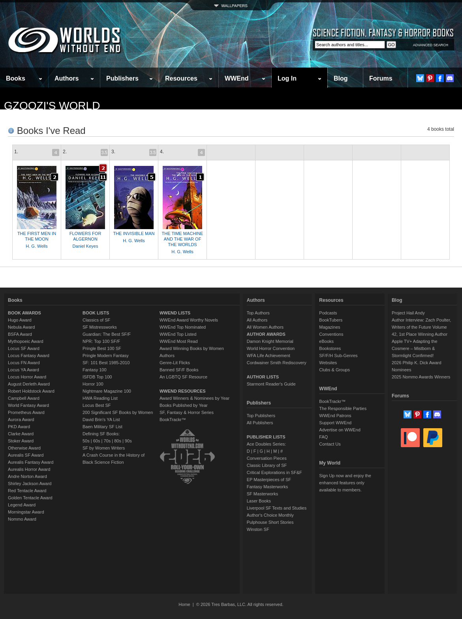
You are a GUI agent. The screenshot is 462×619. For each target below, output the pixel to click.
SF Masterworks (262, 493)
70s (107, 440)
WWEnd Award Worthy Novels (189, 320)
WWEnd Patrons (335, 415)
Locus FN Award (24, 362)
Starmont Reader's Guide (271, 384)
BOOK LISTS (96, 312)
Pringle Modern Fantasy (106, 355)
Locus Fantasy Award (28, 355)
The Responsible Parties (342, 408)
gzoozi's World (52, 106)
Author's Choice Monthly (270, 515)
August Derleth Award (29, 384)
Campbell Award (23, 398)
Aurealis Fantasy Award (30, 462)
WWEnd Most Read (179, 341)
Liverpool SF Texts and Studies (276, 508)
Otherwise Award (24, 448)
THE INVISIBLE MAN (133, 233)
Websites (328, 362)
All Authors (257, 320)
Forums (381, 78)
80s (117, 440)
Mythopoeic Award (25, 341)
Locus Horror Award (27, 376)
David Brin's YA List (101, 419)
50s (86, 440)
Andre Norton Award (27, 476)
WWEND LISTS (175, 312)
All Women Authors (265, 327)
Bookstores (330, 348)
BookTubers (330, 320)
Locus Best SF (97, 405)
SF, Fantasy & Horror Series (187, 412)
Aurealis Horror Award (29, 469)
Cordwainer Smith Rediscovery (276, 362)
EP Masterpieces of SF (269, 479)
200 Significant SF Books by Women (118, 412)
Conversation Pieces (267, 458)
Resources (181, 78)
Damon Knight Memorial (270, 341)
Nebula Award (21, 327)
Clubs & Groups (334, 369)
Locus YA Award (23, 369)
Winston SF (258, 529)
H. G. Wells (36, 246)
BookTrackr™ (173, 419)
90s (128, 440)
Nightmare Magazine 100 (107, 391)
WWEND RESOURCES (183, 391)
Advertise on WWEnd (340, 429)
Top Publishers (261, 415)
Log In (287, 78)
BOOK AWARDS (24, 312)
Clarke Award (21, 433)
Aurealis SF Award (25, 455)
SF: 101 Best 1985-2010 (106, 362)
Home (184, 604)
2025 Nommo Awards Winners (421, 376)
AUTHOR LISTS (263, 376)
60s (96, 440)
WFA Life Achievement (268, 355)
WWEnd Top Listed (178, 334)
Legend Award (22, 504)
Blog (341, 78)
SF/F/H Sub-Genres (338, 355)
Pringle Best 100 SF (102, 348)
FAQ (323, 437)
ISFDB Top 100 (97, 376)
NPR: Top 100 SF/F (101, 341)
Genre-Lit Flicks (175, 362)
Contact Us (329, 444)
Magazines (329, 327)
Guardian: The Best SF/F (107, 334)
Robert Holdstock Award (31, 391)
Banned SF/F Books (179, 369)
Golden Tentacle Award (30, 497)
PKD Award (19, 426)
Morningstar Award (26, 512)
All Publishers (260, 422)
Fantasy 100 (95, 369)
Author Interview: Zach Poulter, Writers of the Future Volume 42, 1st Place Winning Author (421, 327)
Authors (66, 78)
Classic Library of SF (267, 465)
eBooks (326, 341)
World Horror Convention (271, 348)
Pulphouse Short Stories (270, 522)
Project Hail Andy (408, 312)
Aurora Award (21, 419)
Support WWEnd (335, 422)
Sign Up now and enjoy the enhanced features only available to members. (345, 482)
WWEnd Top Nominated (183, 327)
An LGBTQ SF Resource (183, 376)
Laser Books (259, 501)
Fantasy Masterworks (267, 486)
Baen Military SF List (102, 426)
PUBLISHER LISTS (266, 437)
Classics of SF (96, 320)
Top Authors (258, 312)
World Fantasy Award (28, 405)
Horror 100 (93, 384)
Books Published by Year (184, 405)
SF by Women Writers (104, 448)
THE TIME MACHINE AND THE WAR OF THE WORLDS (182, 239)
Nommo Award (22, 519)
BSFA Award (20, 334)
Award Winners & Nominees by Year (194, 398)
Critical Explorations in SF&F (274, 472)
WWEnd (236, 78)
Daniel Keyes (85, 246)
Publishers (122, 78)
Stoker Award (21, 440)
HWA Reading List (100, 398)
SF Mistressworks (100, 327)
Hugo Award (20, 320)
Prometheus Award (26, 412)
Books (15, 78)
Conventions (331, 334)
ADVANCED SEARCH (430, 45)
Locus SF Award (23, 348)
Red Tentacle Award (27, 490)
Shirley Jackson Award (29, 483)
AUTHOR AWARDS (266, 334)
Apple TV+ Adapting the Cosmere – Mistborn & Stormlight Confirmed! (415, 348)
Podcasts (328, 312)
